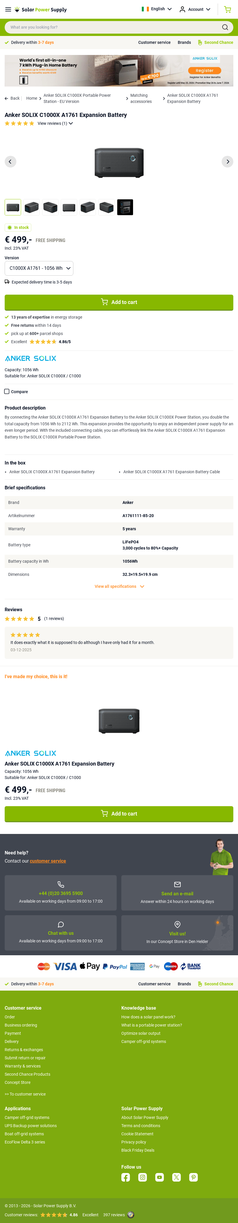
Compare (19, 391)
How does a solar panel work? (148, 1017)
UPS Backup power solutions (31, 1125)
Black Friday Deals (137, 1150)
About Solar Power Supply (144, 1117)
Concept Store (17, 1082)
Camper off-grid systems (143, 1041)
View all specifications (119, 586)
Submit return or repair (25, 1058)
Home (31, 98)
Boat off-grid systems (24, 1134)
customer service (48, 861)
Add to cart (119, 301)
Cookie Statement (137, 1134)
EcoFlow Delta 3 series (25, 1142)
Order (10, 1017)
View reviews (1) (55, 123)
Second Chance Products (27, 1074)
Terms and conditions (140, 1125)
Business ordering (21, 1025)
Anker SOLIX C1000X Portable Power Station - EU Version (77, 98)
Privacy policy (133, 1142)
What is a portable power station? (151, 1025)
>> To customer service (25, 1094)
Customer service (154, 42)
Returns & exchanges (24, 1049)
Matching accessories (141, 98)
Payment (13, 1033)
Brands (184, 42)
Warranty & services (23, 1066)
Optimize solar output (141, 1033)
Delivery (12, 1041)
